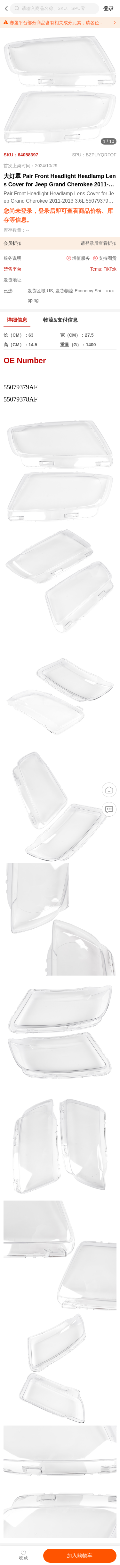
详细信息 (17, 320)
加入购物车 (79, 1555)
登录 (108, 8)
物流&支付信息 (60, 320)
